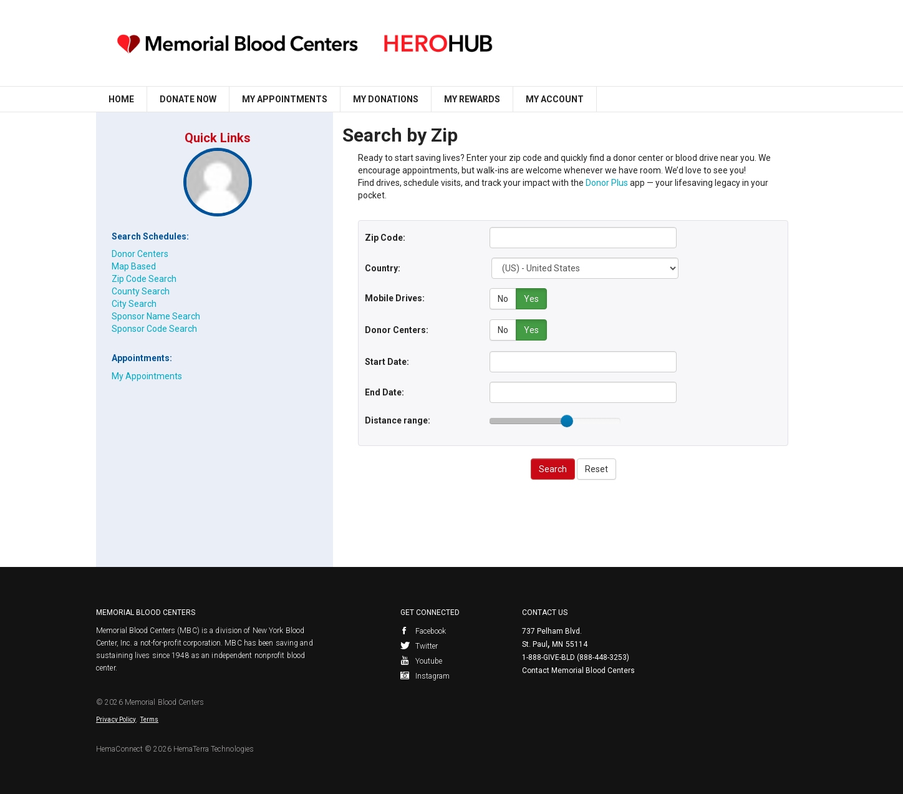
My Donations (385, 99)
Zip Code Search (144, 279)
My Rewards (472, 99)
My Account (555, 99)
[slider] (567, 419)
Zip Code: (385, 238)
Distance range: (397, 419)
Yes (531, 299)
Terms (149, 717)
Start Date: (387, 360)
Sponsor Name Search (156, 316)
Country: (382, 268)
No (503, 299)
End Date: (384, 390)
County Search (141, 291)
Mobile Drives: (395, 298)
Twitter (419, 644)
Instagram (425, 674)
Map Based (134, 266)
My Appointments (284, 99)
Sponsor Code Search (154, 329)
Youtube (421, 659)
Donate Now (188, 99)
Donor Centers (140, 254)
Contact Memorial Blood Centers (578, 668)
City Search (134, 304)
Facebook (423, 629)
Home (121, 99)
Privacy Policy (116, 717)
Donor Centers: (396, 329)
